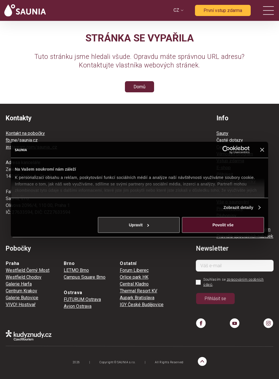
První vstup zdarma (223, 10)
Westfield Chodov (23, 277)
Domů (139, 86)
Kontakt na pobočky (25, 133)
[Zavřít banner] (262, 150)
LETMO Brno (76, 270)
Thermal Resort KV (138, 291)
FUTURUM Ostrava (82, 299)
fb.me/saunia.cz (22, 140)
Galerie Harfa (19, 284)
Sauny (222, 133)
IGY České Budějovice (142, 304)
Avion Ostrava (77, 306)
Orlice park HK (134, 277)
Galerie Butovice (22, 297)
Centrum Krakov (21, 291)
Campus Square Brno (84, 277)
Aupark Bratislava (137, 297)
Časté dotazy (229, 140)
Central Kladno (134, 284)
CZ (176, 10)
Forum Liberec (134, 270)
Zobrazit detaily (238, 207)
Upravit (139, 225)
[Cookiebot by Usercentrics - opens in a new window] (225, 150)
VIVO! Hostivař (20, 304)
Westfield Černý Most (27, 270)
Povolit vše (223, 225)
